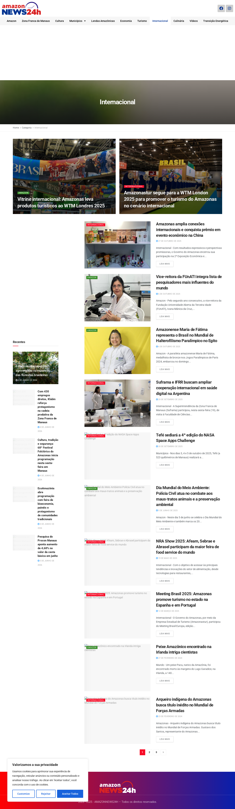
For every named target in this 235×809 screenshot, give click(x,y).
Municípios (77, 21)
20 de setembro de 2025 (169, 399)
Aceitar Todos (70, 793)
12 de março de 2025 (167, 611)
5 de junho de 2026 (26, 380)
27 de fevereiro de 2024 (169, 658)
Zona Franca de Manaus (36, 20)
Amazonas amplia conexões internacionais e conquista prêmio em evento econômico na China (188, 230)
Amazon (11, 20)
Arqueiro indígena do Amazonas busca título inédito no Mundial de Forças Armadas (184, 705)
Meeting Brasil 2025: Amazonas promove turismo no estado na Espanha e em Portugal (184, 599)
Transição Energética (215, 20)
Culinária (178, 20)
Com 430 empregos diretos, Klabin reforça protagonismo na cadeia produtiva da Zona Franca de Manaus (47, 407)
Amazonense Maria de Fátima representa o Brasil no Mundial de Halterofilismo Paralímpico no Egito (186, 335)
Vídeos (194, 20)
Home (16, 127)
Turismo (142, 20)
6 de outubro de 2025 (168, 294)
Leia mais (165, 264)
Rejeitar (45, 793)
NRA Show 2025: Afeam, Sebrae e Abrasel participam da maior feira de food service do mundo (187, 547)
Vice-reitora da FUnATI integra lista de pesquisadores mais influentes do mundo (189, 282)
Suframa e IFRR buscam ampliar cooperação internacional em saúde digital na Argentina (186, 388)
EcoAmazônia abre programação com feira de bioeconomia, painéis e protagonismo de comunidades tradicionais (48, 504)
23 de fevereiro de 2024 (169, 716)
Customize (23, 793)
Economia (126, 20)
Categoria (27, 127)
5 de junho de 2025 (167, 510)
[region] (47, 780)
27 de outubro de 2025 (168, 241)
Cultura (59, 20)
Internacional (160, 20)
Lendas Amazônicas (103, 20)
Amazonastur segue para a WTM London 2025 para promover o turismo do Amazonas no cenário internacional (170, 199)
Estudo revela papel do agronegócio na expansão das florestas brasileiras (33, 370)
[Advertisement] (117, 52)
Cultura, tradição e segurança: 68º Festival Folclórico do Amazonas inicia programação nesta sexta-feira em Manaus (48, 455)
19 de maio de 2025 (166, 558)
